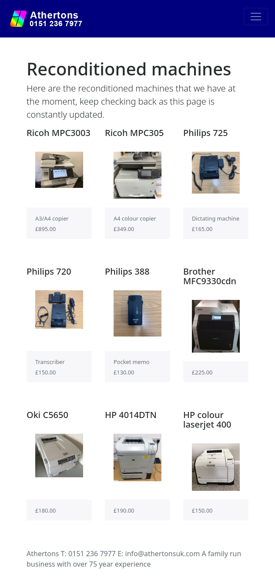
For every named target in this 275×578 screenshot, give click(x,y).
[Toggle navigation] (256, 16)
